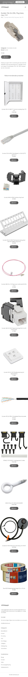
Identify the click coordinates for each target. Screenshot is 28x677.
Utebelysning (4, 646)
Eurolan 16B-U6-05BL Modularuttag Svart (14, 197)
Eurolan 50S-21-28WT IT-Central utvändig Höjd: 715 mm (14, 110)
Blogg (2, 657)
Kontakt (3, 659)
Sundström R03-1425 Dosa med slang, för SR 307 (14, 545)
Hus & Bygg (3, 641)
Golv (2, 638)
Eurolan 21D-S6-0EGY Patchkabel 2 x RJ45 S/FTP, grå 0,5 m (14, 154)
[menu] (25, 7)
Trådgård (3, 643)
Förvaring (3, 636)
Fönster (3, 633)
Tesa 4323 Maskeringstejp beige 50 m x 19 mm (14, 588)
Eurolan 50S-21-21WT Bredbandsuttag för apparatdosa (14, 373)
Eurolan (14, 48)
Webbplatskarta (4, 667)
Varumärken (10, 48)
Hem (2, 17)
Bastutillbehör (4, 631)
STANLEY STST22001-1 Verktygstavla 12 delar (14, 460)
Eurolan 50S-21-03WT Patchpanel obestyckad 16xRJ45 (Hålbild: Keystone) (14, 240)
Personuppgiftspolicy (6, 664)
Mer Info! (6, 57)
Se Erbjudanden (20, 2)
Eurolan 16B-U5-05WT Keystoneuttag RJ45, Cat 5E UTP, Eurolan (14, 329)
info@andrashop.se (5, 623)
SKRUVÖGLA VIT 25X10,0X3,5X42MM (14, 503)
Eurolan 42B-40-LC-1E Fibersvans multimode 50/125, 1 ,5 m (14, 284)
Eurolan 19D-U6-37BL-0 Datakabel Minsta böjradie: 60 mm (14, 417)
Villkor (2, 662)
